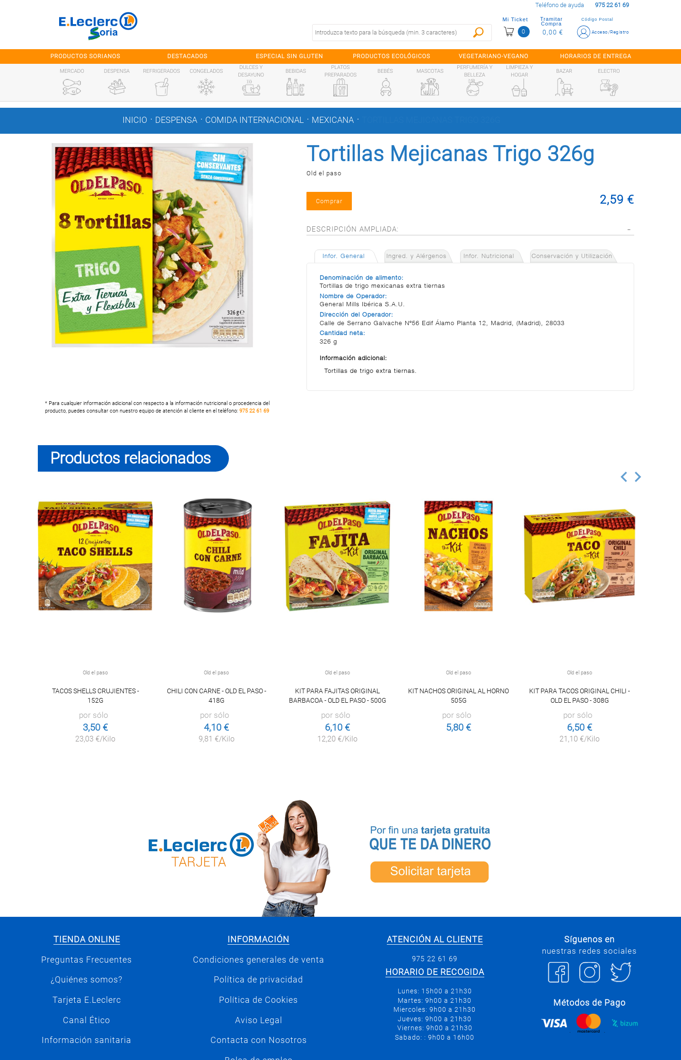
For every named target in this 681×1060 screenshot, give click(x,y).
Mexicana (333, 120)
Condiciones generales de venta (258, 960)
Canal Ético (86, 1020)
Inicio (134, 120)
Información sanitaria (86, 1040)
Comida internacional (254, 120)
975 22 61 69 (254, 411)
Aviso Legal (258, 1020)
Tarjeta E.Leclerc (86, 1000)
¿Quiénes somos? (86, 979)
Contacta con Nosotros (258, 1040)
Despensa (176, 120)
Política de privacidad (258, 979)
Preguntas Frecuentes (86, 960)
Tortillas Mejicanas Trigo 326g (431, 120)
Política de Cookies (258, 1000)
